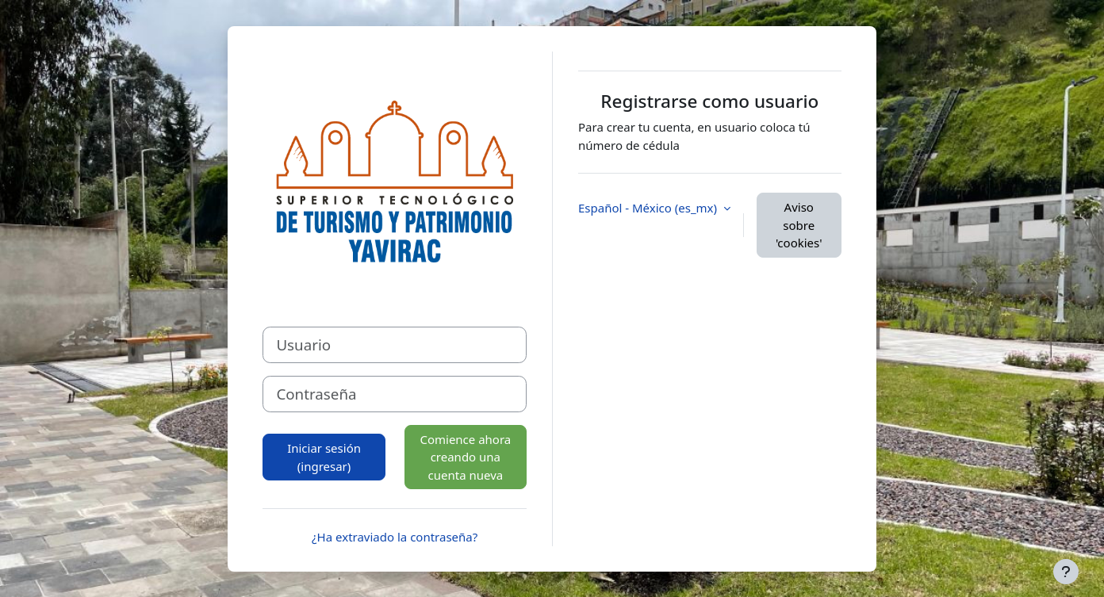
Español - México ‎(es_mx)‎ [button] (649, 208)
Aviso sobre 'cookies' (799, 225)
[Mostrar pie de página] (1066, 571)
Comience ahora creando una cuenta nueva (465, 457)
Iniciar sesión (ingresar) (324, 457)
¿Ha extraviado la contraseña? (394, 537)
